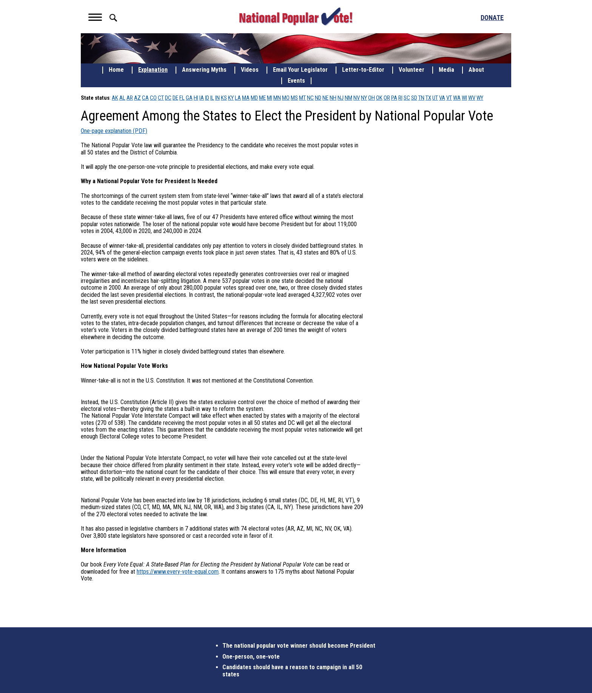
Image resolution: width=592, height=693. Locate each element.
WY (479, 97)
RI (400, 97)
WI (464, 97)
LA (238, 97)
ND (318, 97)
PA (394, 97)
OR (387, 97)
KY (231, 97)
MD (254, 97)
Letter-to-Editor (363, 69)
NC (310, 97)
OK (379, 97)
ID (207, 97)
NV (356, 97)
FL (182, 97)
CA (145, 97)
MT (302, 97)
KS (224, 97)
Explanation (153, 69)
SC (407, 97)
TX (428, 97)
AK (115, 97)
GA (189, 97)
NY (364, 97)
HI (196, 97)
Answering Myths (204, 69)
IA (201, 97)
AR (129, 97)
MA (246, 97)
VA (442, 97)
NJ (341, 97)
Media (446, 69)
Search (113, 18)
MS (294, 97)
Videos (250, 69)
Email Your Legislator (300, 69)
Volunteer (411, 69)
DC (168, 97)
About (476, 69)
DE (175, 97)
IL (212, 97)
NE (325, 97)
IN (217, 97)
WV (471, 97)
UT (435, 97)
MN (277, 97)
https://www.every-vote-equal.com (178, 571)
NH (333, 97)
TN (421, 97)
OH (371, 97)
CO (153, 97)
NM (348, 97)
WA (457, 97)
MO (286, 97)
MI (269, 97)
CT (161, 97)
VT (449, 97)
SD (414, 97)
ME (262, 97)
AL (122, 97)
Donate (492, 18)
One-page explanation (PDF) (114, 130)
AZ (137, 97)
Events (296, 80)
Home (116, 69)
